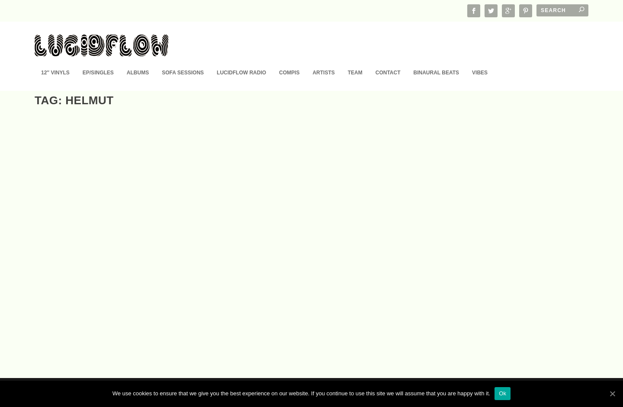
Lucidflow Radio (241, 60)
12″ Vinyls (55, 60)
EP (75, 312)
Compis (289, 60)
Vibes (480, 60)
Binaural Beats (436, 60)
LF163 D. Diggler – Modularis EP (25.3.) (102, 300)
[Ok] (612, 393)
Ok (502, 393)
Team (355, 60)
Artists (323, 60)
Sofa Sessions (183, 60)
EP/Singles (98, 60)
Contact (388, 60)
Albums (138, 60)
